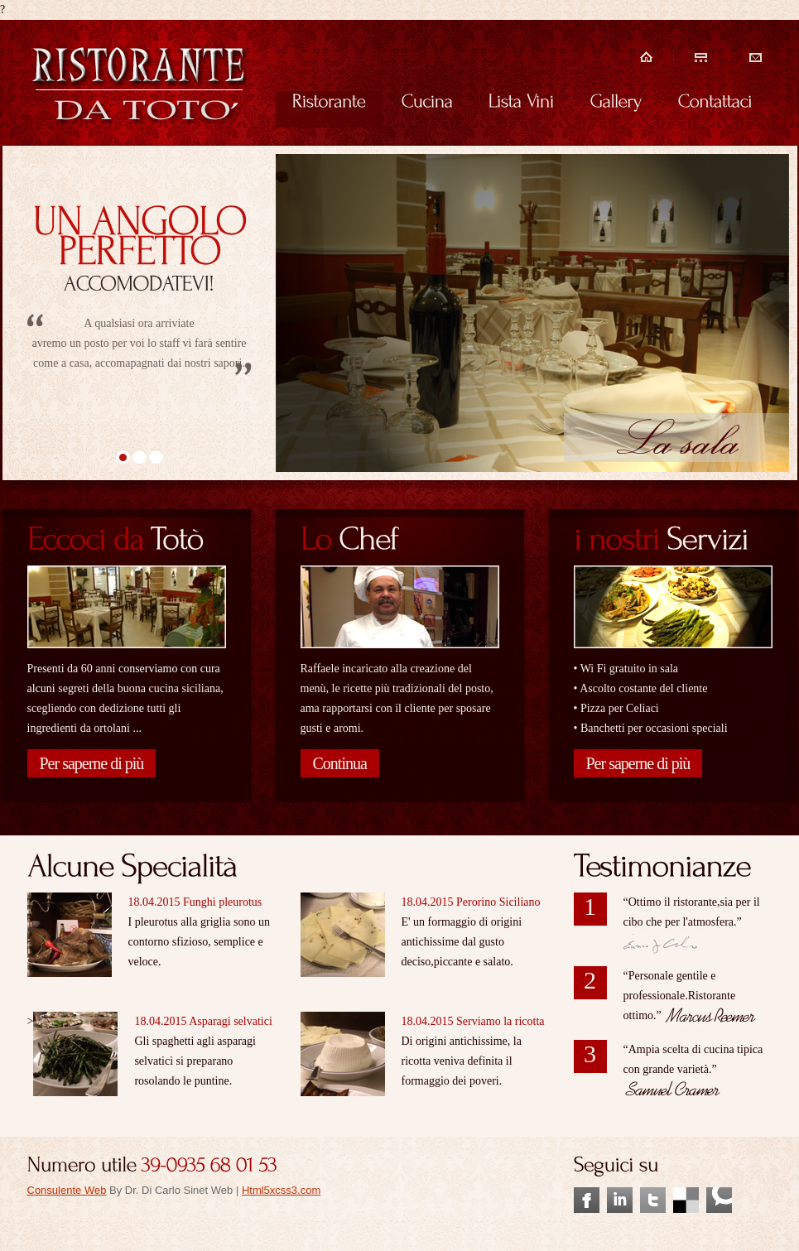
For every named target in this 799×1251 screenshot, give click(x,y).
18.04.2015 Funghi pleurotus (195, 902)
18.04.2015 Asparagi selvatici (203, 1021)
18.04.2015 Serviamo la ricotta (473, 1021)
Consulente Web (67, 1190)
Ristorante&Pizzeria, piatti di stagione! (139, 84)
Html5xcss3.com (281, 1190)
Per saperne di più (92, 763)
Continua (340, 763)
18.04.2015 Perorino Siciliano (471, 902)
